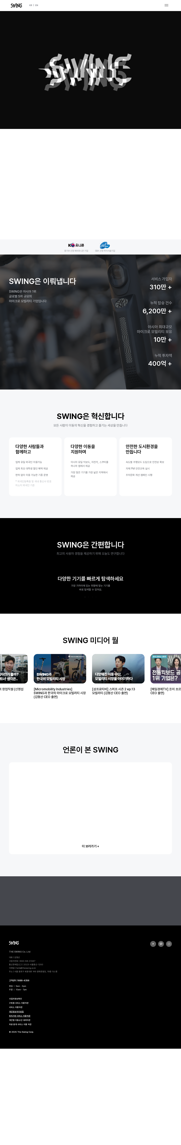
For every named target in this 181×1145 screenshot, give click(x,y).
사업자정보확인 (15, 1095)
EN (36, 5)
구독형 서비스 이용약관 (19, 1099)
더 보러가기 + (90, 943)
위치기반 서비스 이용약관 (19, 1112)
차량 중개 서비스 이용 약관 (20, 1121)
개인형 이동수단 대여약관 (19, 1117)
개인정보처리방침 (16, 1108)
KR (30, 5)
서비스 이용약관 (15, 1104)
